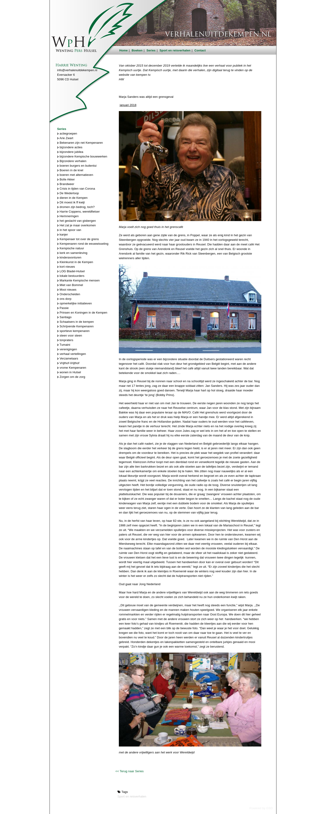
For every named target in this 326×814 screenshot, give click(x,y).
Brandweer (65, 184)
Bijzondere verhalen (71, 161)
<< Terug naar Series (129, 771)
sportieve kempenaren (73, 331)
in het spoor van (69, 230)
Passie (63, 308)
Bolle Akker (66, 179)
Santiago (64, 317)
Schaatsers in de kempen (75, 321)
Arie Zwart (65, 138)
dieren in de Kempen (72, 197)
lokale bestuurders (70, 276)
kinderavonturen (69, 257)
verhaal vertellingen (71, 354)
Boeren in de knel (70, 170)
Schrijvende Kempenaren (75, 326)
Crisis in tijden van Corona (76, 188)
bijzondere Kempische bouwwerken (82, 156)
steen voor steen (69, 335)
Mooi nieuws (66, 289)
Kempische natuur (70, 248)
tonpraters (65, 340)
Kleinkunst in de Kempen (75, 262)
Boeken (137, 50)
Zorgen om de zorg (71, 377)
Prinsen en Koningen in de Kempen (82, 312)
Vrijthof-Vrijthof (68, 363)
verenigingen (67, 349)
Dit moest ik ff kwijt (71, 202)
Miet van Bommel (70, 285)
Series (151, 50)
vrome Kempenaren (71, 367)
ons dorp (64, 298)
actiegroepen (67, 133)
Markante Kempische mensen (78, 280)
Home (123, 50)
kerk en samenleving (72, 253)
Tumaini (63, 344)
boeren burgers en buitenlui (77, 165)
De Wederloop (68, 193)
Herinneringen (68, 216)
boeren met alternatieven (75, 175)
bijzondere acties (69, 147)
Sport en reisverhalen (174, 50)
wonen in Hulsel (69, 372)
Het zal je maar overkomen (76, 225)
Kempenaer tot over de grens (78, 239)
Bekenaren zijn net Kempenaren (80, 142)
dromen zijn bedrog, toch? (76, 207)
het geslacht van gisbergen (76, 220)
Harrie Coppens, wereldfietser (78, 211)
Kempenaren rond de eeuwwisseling (83, 243)
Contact (200, 50)
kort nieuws (66, 266)
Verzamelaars (67, 358)
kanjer (62, 234)
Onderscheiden (68, 294)
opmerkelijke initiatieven (74, 303)
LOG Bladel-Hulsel (71, 271)
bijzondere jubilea (70, 152)
